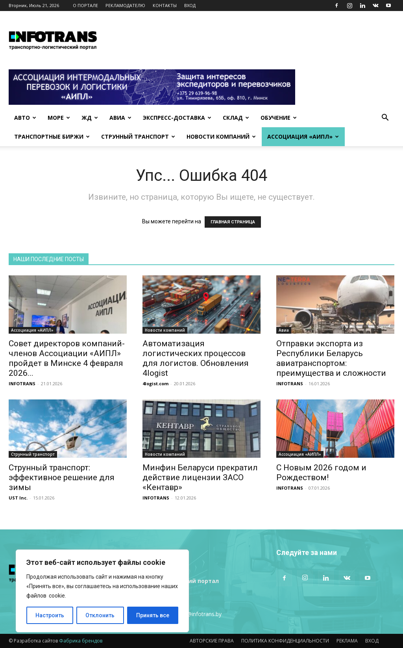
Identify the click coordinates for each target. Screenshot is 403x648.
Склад (236, 117)
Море (59, 117)
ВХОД (190, 5)
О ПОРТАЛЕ (85, 5)
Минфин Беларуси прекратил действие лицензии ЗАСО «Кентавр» (200, 477)
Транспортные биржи (52, 136)
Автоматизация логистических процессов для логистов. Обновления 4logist (195, 358)
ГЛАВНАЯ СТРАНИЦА (233, 222)
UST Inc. (18, 498)
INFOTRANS (22, 383)
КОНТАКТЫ (165, 5)
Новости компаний (221, 136)
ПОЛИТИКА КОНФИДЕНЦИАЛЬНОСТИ (285, 640)
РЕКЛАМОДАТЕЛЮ (125, 5)
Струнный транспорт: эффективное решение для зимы (62, 477)
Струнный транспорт (138, 136)
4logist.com (155, 383)
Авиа (120, 117)
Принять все (152, 615)
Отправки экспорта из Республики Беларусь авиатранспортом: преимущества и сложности (331, 358)
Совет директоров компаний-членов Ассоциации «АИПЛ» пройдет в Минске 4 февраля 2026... (67, 358)
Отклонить (100, 615)
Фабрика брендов (80, 640)
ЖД (89, 117)
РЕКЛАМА (347, 640)
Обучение (279, 117)
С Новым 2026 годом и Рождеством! (321, 472)
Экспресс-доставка (177, 117)
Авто (25, 117)
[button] (384, 118)
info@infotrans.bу (199, 614)
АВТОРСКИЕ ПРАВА (212, 640)
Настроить (49, 615)
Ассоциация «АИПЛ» (303, 136)
